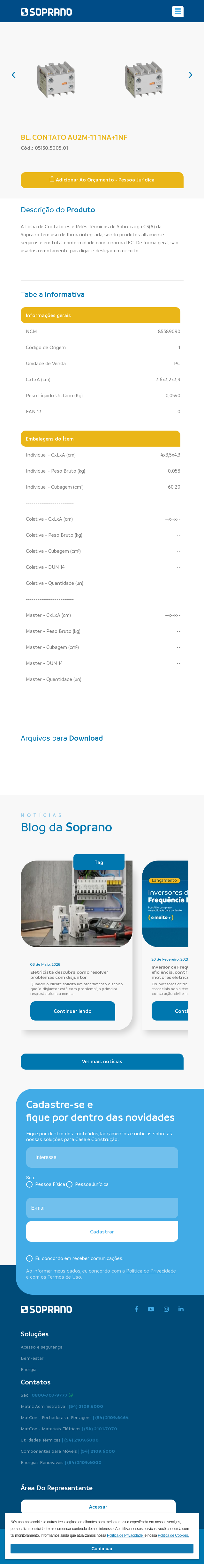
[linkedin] (181, 1309)
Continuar (101, 1548)
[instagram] (166, 1309)
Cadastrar (102, 1231)
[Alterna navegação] (178, 11)
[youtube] (151, 1309)
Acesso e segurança (42, 1347)
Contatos (35, 1382)
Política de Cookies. (173, 1535)
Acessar (98, 1506)
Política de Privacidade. (126, 1535)
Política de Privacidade (151, 1270)
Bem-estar (32, 1358)
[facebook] (136, 1309)
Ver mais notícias (102, 1061)
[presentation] (14, 73)
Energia (28, 1369)
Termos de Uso (64, 1277)
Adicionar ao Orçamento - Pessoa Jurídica (102, 179)
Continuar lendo (73, 1011)
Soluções (35, 1334)
